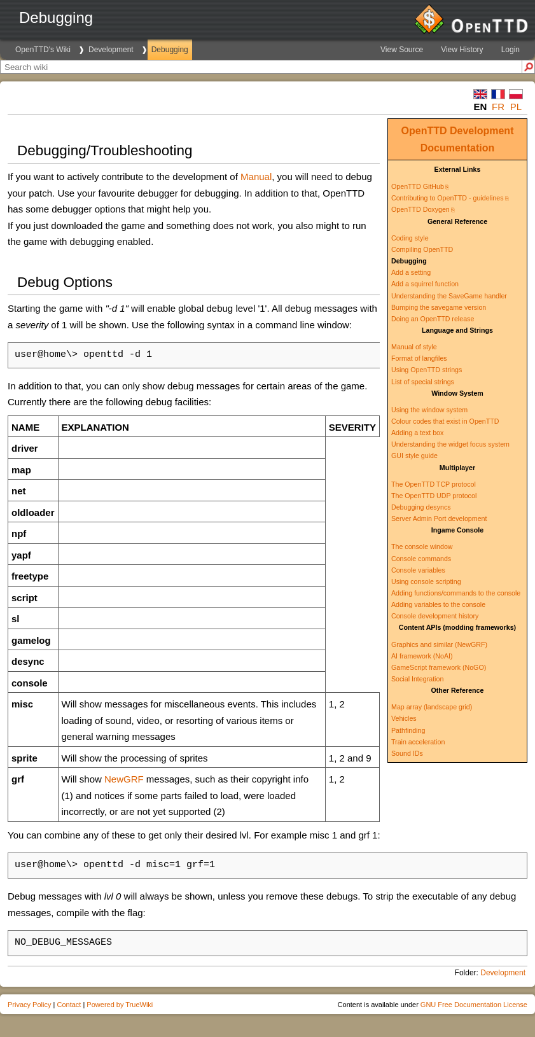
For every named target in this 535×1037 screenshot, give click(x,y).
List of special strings (422, 382)
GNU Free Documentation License (473, 1004)
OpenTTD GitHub (417, 186)
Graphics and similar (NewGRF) (439, 644)
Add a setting (411, 272)
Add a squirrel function (425, 284)
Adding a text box (417, 432)
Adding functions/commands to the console (455, 593)
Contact (69, 1004)
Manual (256, 176)
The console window (422, 546)
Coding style (410, 238)
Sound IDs (407, 753)
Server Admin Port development (439, 518)
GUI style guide (414, 455)
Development (111, 49)
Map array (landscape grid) (431, 707)
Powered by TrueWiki (120, 1004)
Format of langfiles (419, 358)
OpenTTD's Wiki (43, 49)
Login (510, 49)
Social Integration (417, 679)
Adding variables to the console (438, 604)
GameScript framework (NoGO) (438, 667)
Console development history (434, 616)
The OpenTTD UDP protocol (433, 495)
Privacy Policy (29, 1004)
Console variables (418, 570)
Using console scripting (426, 581)
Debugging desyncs (421, 507)
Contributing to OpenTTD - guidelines (447, 198)
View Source (401, 49)
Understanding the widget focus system (450, 444)
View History (462, 49)
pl (516, 106)
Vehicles (404, 718)
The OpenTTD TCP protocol (433, 484)
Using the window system (429, 410)
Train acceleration (418, 742)
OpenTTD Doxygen (420, 209)
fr (498, 106)
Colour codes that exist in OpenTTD (445, 421)
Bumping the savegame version (438, 307)
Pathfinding (408, 730)
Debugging (169, 49)
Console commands (421, 558)
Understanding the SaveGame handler (449, 296)
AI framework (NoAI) (422, 656)
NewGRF (124, 779)
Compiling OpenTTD (422, 249)
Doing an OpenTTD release (432, 319)
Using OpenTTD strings (426, 369)
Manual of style (414, 347)
